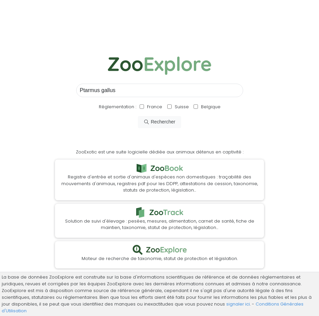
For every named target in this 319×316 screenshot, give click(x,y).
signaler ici (238, 304)
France (154, 107)
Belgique (210, 107)
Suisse (181, 107)
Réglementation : (117, 107)
